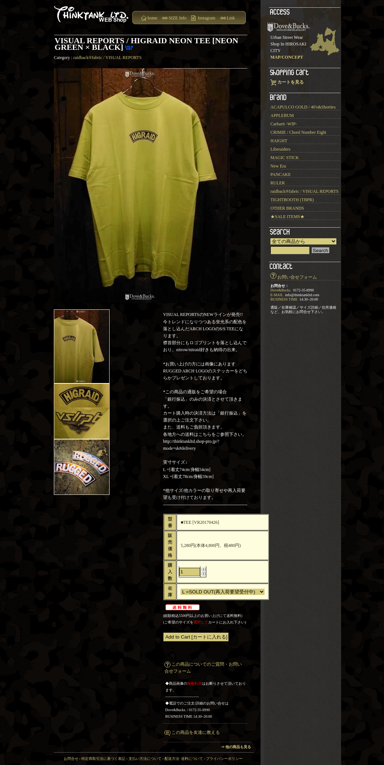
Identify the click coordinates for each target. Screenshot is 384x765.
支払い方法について (145, 759)
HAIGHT (278, 140)
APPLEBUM (282, 115)
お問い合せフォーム (297, 277)
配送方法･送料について (184, 759)
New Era (278, 166)
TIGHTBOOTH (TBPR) (292, 199)
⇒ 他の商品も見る (236, 747)
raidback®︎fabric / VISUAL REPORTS (107, 57)
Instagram (206, 18)
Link (231, 18)
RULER (277, 182)
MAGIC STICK (284, 157)
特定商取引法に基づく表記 (103, 759)
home (153, 18)
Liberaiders (280, 149)
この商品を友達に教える (195, 732)
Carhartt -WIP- (283, 123)
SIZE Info (177, 18)
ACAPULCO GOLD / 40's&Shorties (303, 107)
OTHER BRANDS (287, 208)
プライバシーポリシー (224, 759)
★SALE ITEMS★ (287, 216)
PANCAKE (280, 174)
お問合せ (71, 759)
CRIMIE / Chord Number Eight (298, 132)
